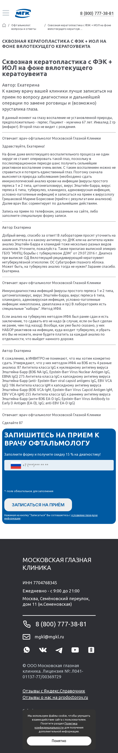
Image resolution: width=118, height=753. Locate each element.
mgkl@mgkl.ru (49, 636)
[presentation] (37, 481)
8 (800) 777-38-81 (97, 13)
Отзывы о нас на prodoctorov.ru (55, 697)
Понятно (59, 741)
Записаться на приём (38, 504)
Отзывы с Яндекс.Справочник (54, 690)
